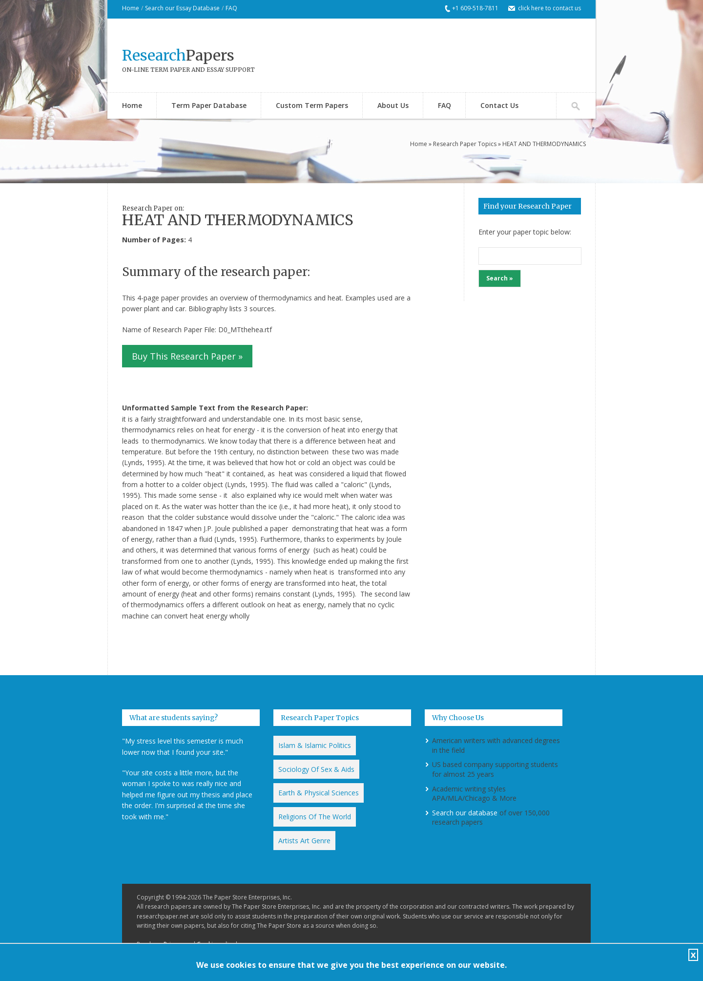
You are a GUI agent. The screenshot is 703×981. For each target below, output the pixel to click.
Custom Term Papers (312, 105)
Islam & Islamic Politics (314, 745)
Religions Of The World (314, 816)
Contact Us (499, 105)
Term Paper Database (209, 105)
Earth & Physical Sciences (318, 792)
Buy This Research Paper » (187, 356)
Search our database (464, 812)
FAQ (231, 8)
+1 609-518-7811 (475, 8)
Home (130, 8)
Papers (178, 55)
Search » (499, 278)
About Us (393, 105)
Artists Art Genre (304, 840)
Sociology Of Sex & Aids (316, 769)
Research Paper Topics (464, 144)
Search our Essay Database (182, 8)
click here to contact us (549, 8)
